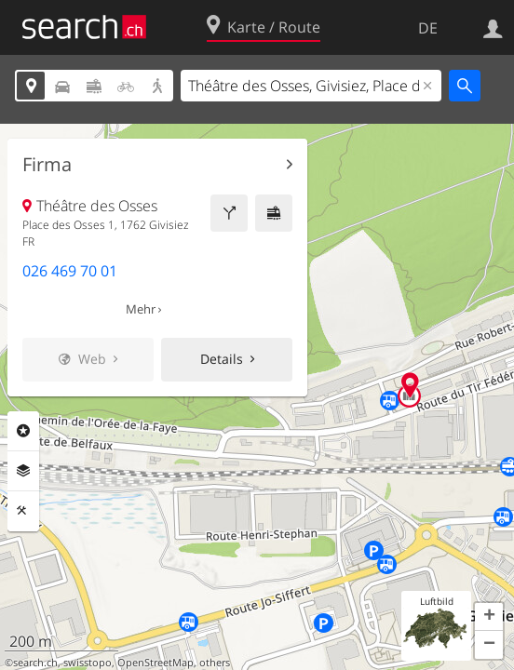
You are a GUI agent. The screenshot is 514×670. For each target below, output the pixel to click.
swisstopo (87, 662)
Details (221, 359)
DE (428, 28)
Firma (47, 165)
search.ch (35, 662)
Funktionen (23, 510)
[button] (489, 617)
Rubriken (23, 430)
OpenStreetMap (155, 662)
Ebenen (23, 470)
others (214, 662)
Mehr (141, 309)
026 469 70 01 (69, 271)
